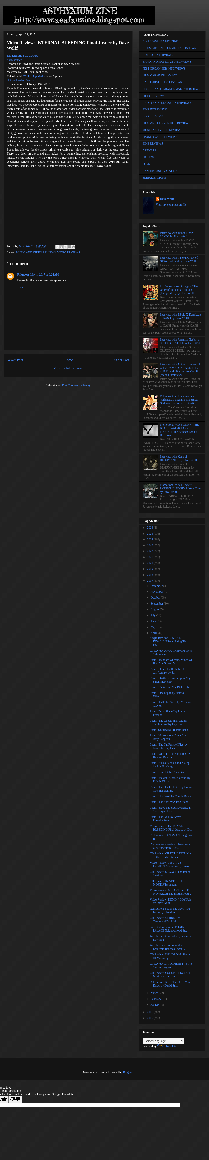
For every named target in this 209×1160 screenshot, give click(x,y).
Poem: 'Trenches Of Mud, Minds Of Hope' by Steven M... (171, 661)
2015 (150, 1018)
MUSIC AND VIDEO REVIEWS (36, 252)
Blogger (127, 1072)
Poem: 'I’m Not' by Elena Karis (168, 772)
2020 (150, 563)
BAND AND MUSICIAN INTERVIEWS (167, 61)
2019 (150, 568)
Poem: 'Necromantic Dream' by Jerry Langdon (168, 737)
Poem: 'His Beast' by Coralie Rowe (170, 796)
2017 (150, 580)
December (156, 585)
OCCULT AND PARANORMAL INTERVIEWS (171, 89)
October (155, 597)
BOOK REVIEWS (153, 116)
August (155, 609)
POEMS (147, 164)
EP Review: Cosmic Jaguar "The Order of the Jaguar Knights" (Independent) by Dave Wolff (179, 290)
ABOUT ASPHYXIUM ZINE (160, 41)
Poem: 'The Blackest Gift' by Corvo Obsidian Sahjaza (171, 789)
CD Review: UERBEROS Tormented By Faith (165, 919)
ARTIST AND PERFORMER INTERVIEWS (169, 48)
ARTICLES (149, 150)
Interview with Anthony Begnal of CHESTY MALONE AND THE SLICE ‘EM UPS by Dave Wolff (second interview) (180, 369)
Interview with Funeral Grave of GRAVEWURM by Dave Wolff (179, 259)
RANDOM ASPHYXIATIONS (161, 171)
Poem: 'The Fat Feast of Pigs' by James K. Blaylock (169, 746)
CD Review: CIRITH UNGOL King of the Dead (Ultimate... (171, 855)
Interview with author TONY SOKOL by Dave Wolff (177, 234)
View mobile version (68, 368)
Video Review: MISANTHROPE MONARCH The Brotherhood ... (171, 892)
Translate (166, 1046)
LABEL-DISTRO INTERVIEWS (162, 82)
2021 (150, 557)
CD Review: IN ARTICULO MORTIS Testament (167, 882)
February (156, 998)
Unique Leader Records (20, 80)
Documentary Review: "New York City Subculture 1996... (170, 846)
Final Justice (14, 59)
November (157, 591)
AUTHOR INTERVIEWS (158, 54)
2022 (150, 551)
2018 (150, 574)
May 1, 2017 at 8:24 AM (44, 274)
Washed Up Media (34, 76)
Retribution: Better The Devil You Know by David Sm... (170, 910)
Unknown (23, 274)
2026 (150, 527)
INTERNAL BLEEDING (22, 55)
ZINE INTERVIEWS (155, 109)
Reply (20, 286)
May (153, 627)
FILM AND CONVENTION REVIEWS (166, 123)
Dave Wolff (167, 199)
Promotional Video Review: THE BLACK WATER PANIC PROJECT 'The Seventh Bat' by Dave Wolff (179, 430)
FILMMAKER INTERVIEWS (160, 75)
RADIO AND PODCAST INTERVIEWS (167, 102)
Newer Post (15, 360)
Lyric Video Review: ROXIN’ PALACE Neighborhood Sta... (169, 929)
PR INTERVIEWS (153, 95)
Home (68, 360)
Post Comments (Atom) (76, 385)
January (155, 1004)
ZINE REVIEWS (153, 143)
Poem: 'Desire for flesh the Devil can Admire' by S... (169, 670)
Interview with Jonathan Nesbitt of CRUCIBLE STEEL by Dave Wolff (181, 341)
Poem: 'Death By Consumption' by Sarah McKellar (170, 680)
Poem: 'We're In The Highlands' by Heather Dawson (170, 755)
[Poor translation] (15, 1099)
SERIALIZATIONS (154, 177)
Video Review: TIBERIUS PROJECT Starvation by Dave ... (170, 864)
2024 (150, 539)
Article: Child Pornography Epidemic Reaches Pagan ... (168, 947)
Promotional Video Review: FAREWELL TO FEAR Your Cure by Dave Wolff (180, 488)
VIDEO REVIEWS (68, 252)
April (153, 633)
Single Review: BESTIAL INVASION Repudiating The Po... (168, 641)
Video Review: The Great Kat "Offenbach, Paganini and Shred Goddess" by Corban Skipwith (179, 400)
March (154, 992)
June (153, 621)
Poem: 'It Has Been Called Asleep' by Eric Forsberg (170, 764)
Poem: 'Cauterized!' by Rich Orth (169, 687)
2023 (150, 545)
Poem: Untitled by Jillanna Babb (169, 729)
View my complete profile (171, 204)
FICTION (148, 157)
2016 (150, 1012)
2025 (150, 533)
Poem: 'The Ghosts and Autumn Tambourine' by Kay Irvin (168, 722)
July (153, 615)
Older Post (121, 360)
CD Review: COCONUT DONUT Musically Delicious (170, 974)
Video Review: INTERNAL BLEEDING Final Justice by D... (171, 827)
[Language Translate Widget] (163, 1041)
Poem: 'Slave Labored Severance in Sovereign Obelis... (170, 809)
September (157, 603)
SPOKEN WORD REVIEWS (160, 136)
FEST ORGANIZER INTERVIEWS (164, 68)
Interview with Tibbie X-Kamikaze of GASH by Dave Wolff (180, 316)
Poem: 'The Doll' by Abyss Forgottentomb (165, 818)
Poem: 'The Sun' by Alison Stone (169, 801)
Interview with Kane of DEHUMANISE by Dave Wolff (178, 458)
